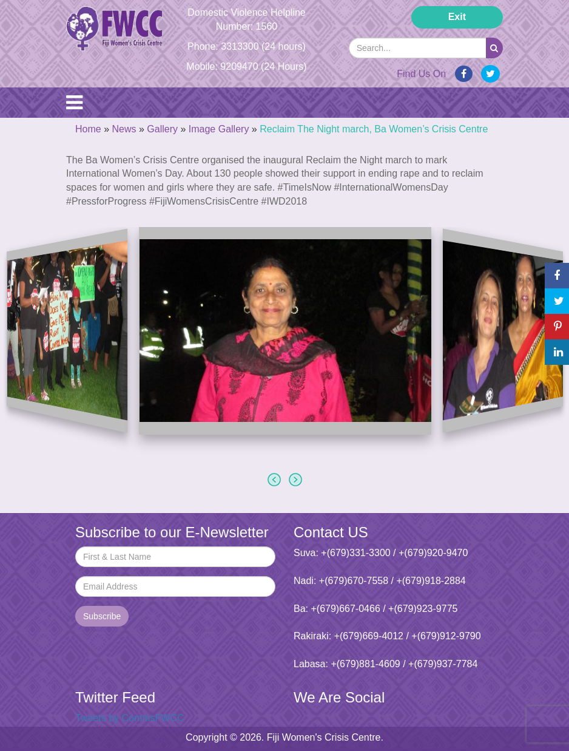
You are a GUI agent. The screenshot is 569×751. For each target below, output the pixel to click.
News (124, 129)
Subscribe (102, 616)
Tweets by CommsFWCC (129, 718)
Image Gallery (219, 129)
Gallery (162, 129)
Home (88, 129)
